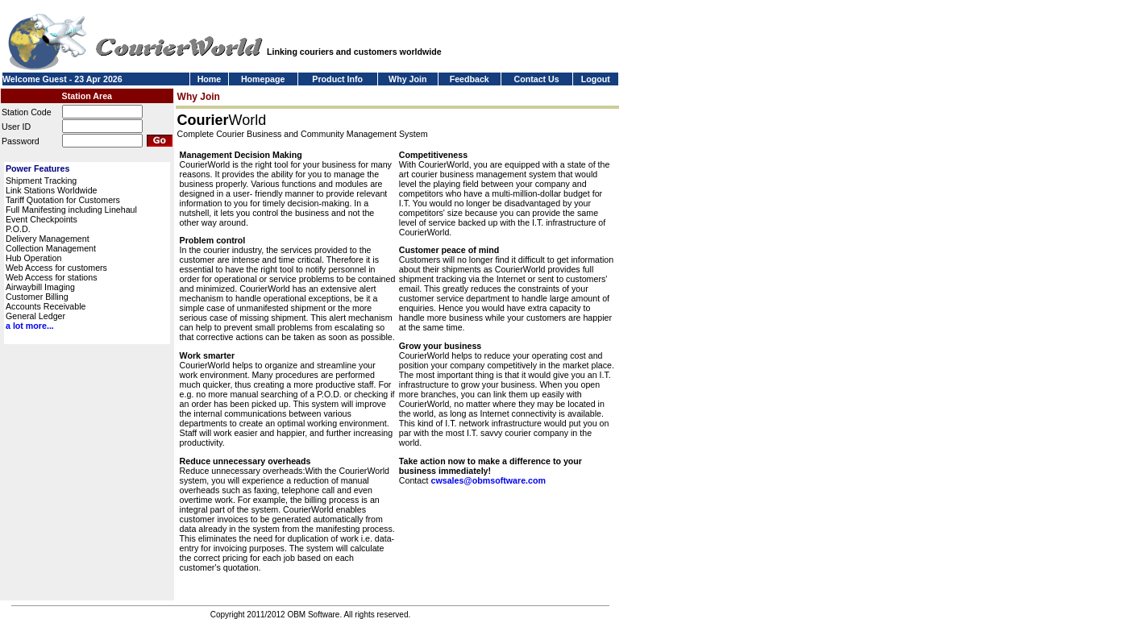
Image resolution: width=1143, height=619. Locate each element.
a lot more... (30, 325)
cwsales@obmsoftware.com (487, 480)
